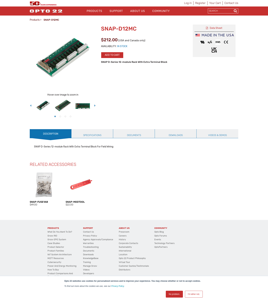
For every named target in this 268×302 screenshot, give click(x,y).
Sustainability (125, 247)
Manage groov (90, 266)
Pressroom (124, 232)
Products (94, 11)
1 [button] (55, 116)
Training (87, 262)
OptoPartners (161, 247)
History (122, 239)
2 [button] (60, 116)
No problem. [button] (174, 294)
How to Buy (53, 270)
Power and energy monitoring (62, 266)
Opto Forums (160, 236)
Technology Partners (164, 243)
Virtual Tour (124, 262)
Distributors (124, 270)
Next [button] (95, 105)
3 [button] (65, 116)
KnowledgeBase (90, 258)
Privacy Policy (117, 286)
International (125, 251)
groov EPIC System (57, 239)
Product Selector (56, 247)
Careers (122, 236)
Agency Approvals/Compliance (98, 239)
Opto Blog (159, 232)
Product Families (56, 251)
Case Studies (54, 243)
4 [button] (70, 116)
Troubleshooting (91, 247)
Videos (86, 270)
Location (123, 254)
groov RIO (52, 236)
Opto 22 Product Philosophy (132, 258)
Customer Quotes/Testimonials (134, 266)
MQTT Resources (56, 258)
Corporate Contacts (128, 243)
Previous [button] (30, 105)
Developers (88, 273)
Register (200, 3)
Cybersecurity (54, 262)
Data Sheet (216, 28)
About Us (137, 11)
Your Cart (215, 3)
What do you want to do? (60, 232)
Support (116, 11)
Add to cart (112, 55)
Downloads (88, 254)
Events (157, 239)
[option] (43, 105)
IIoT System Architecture (60, 254)
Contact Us (231, 3)
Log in (188, 3)
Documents (88, 251)
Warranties (88, 243)
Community (161, 11)
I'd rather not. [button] (194, 294)
